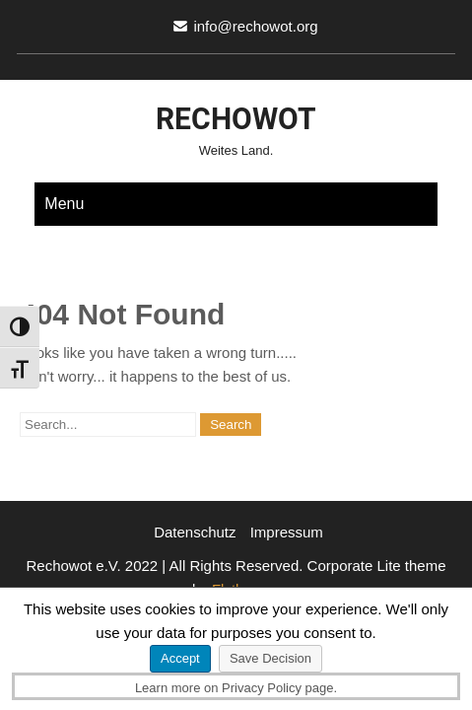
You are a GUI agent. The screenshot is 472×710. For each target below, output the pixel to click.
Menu (64, 203)
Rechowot (236, 119)
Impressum (286, 532)
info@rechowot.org (255, 26)
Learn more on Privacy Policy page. (236, 687)
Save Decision (270, 658)
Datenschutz (195, 532)
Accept (180, 658)
